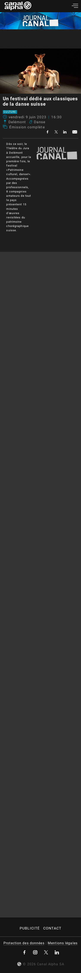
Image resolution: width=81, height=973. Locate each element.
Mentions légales (63, 943)
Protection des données (23, 943)
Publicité (30, 928)
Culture (10, 112)
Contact (52, 928)
